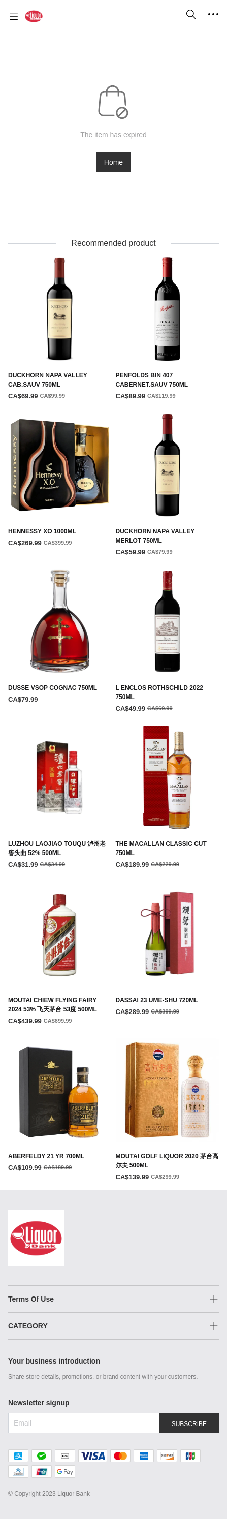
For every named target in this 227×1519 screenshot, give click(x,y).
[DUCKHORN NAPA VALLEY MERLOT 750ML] (167, 486)
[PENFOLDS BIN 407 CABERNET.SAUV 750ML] (167, 329)
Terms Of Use (31, 1299)
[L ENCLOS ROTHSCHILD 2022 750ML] (167, 641)
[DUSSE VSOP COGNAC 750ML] (60, 637)
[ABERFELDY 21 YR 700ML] (60, 1106)
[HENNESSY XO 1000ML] (60, 481)
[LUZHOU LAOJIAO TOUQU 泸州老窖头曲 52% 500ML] (60, 798)
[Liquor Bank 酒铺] (34, 16)
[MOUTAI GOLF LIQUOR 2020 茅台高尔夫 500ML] (167, 1110)
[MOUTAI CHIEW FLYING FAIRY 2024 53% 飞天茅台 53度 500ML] (60, 954)
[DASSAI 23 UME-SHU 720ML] (167, 949)
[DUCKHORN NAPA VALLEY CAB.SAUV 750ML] (60, 329)
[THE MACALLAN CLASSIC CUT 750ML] (167, 798)
